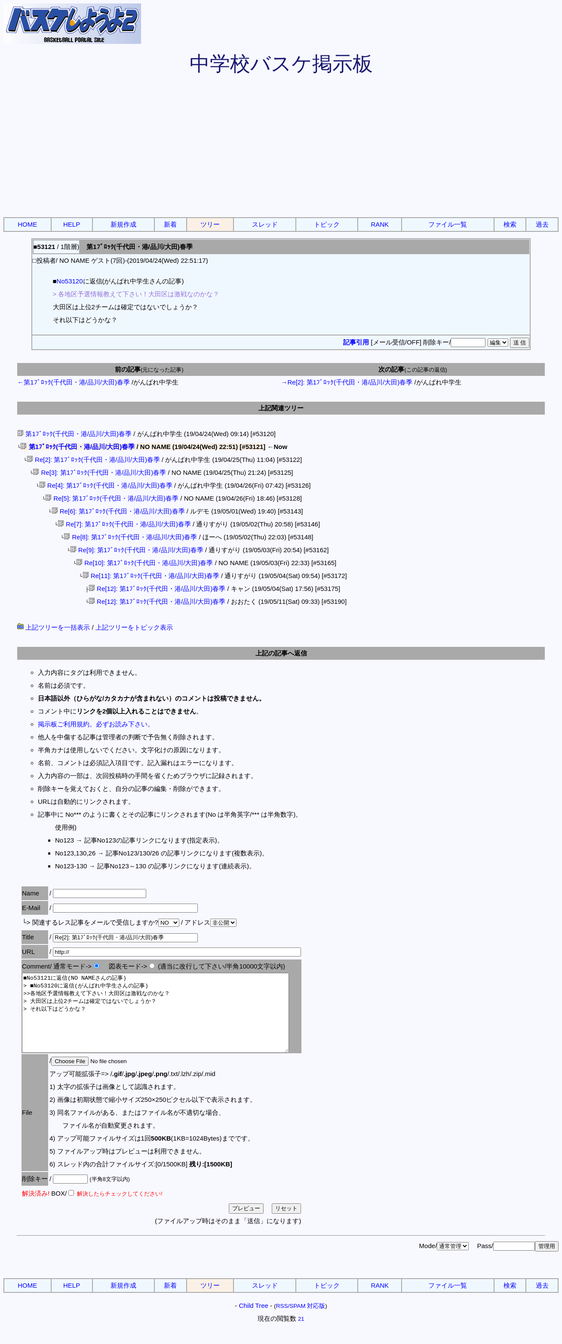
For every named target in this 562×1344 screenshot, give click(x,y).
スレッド (265, 224)
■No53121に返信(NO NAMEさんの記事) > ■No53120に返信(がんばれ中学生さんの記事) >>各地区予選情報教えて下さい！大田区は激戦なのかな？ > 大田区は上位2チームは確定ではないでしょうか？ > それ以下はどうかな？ (171, 1020)
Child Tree (253, 1321)
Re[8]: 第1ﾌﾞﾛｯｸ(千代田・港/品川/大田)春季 (130, 537)
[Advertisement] (281, 150)
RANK (380, 224)
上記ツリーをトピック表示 (134, 627)
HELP (71, 224)
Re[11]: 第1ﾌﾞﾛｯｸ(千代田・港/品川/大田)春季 (150, 575)
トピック (327, 224)
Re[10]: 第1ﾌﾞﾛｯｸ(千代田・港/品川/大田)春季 (144, 562)
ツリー (210, 224)
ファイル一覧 (447, 224)
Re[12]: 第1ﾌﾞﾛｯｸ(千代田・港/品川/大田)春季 (157, 588)
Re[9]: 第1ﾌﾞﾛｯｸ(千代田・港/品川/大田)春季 (136, 550)
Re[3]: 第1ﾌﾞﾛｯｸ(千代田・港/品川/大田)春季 (99, 472)
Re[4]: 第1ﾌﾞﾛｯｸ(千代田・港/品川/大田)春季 (105, 485)
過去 (542, 224)
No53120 (70, 281)
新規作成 (123, 224)
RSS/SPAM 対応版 (301, 1321)
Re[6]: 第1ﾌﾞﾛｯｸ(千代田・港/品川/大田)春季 (117, 511)
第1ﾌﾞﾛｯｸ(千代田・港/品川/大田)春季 (74, 433)
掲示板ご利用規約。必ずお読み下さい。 (96, 724)
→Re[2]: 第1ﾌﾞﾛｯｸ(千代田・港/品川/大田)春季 (347, 382)
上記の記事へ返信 (281, 653)
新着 (170, 224)
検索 (510, 224)
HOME (27, 224)
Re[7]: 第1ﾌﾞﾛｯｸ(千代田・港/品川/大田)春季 (124, 524)
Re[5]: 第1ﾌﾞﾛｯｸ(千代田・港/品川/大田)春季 (111, 498)
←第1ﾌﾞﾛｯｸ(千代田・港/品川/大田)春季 (73, 382)
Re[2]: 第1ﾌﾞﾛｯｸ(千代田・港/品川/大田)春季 (93, 459)
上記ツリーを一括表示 (53, 627)
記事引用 (356, 342)
